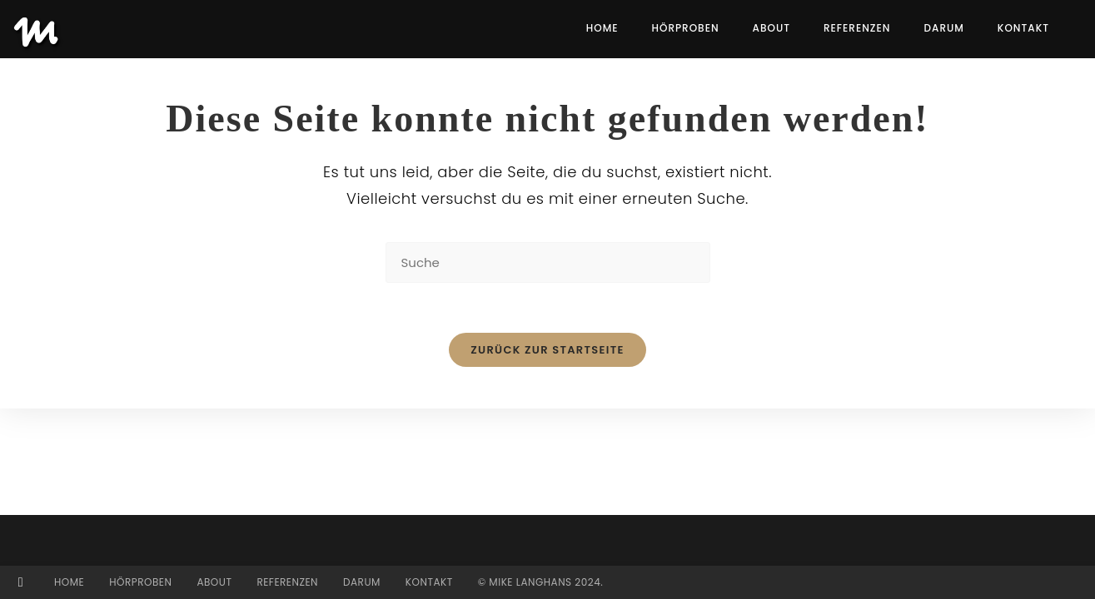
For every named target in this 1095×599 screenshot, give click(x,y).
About (214, 582)
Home (69, 582)
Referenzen (287, 582)
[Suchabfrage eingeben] (548, 262)
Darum (362, 582)
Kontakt (429, 582)
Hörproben (140, 582)
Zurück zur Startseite (547, 350)
